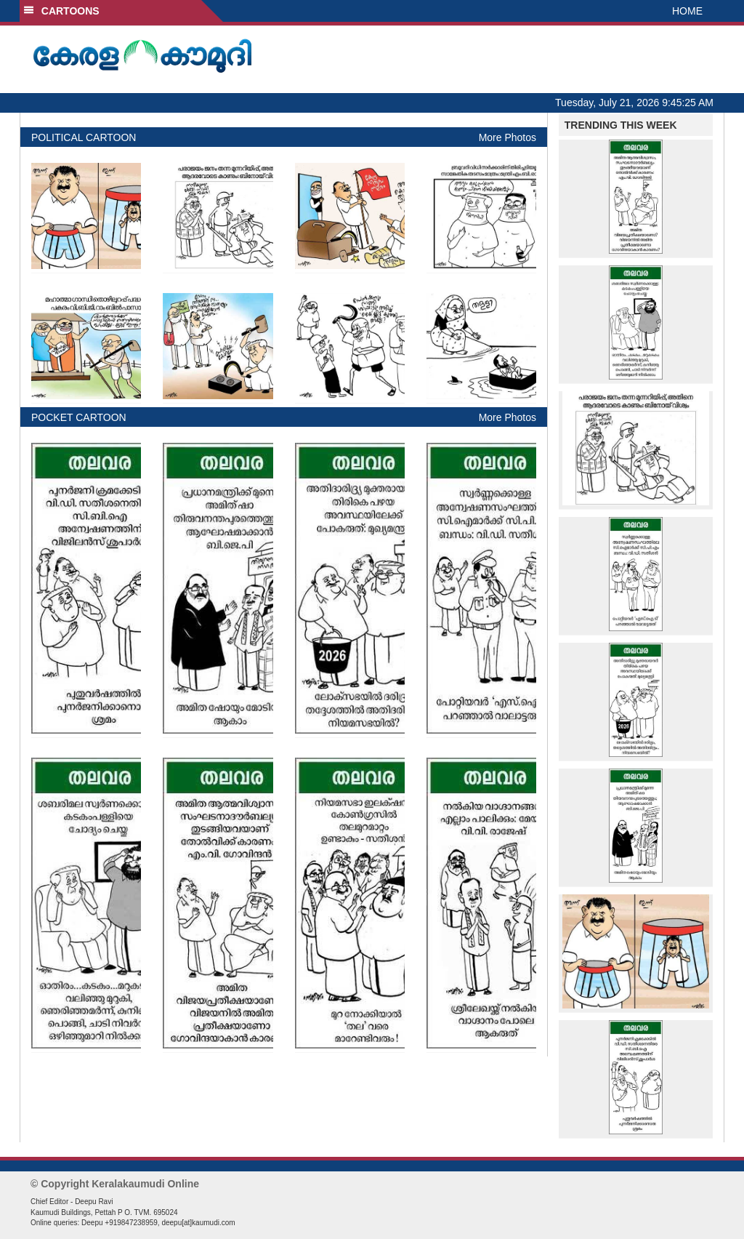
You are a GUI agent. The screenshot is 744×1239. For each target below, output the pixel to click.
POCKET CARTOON (78, 417)
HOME (687, 11)
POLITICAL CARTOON (83, 137)
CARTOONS (61, 11)
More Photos (507, 137)
